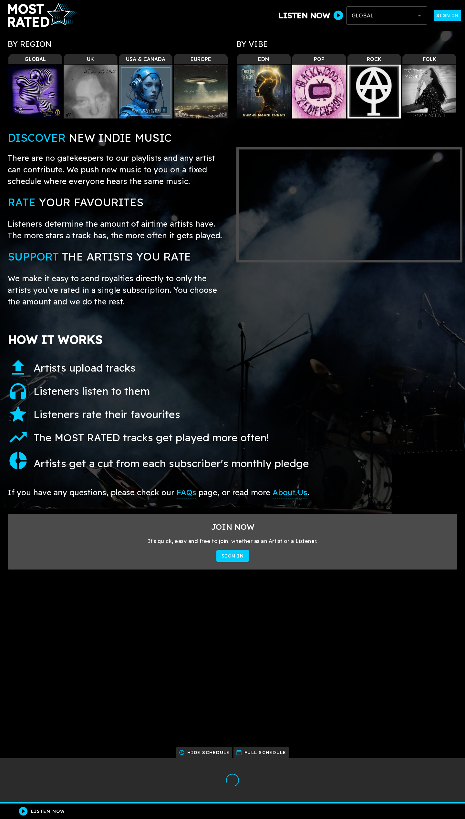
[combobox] (386, 15)
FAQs (186, 492)
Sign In (447, 15)
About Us (290, 492)
